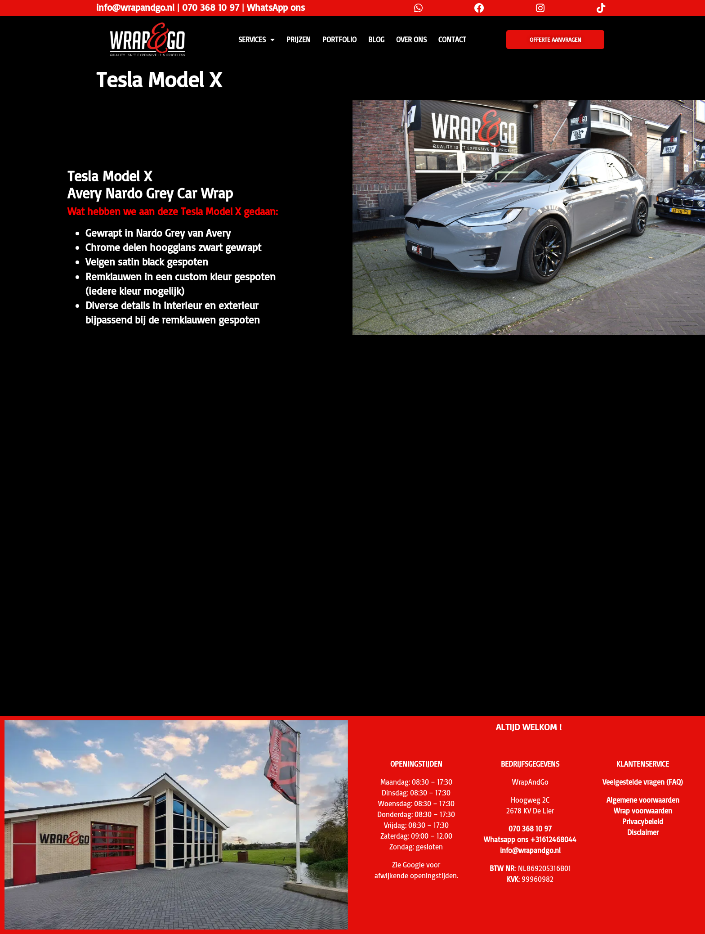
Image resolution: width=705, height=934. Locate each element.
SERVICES (256, 39)
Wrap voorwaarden (643, 810)
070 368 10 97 (210, 7)
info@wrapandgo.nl (135, 7)
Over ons (411, 39)
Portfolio (339, 39)
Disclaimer (643, 832)
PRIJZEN (298, 39)
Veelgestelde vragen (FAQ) (642, 781)
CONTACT (452, 39)
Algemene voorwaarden (643, 799)
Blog (376, 39)
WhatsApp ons (276, 7)
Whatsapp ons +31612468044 (530, 839)
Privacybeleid (642, 821)
